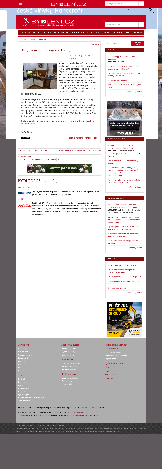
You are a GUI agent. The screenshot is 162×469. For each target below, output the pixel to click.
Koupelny (22, 382)
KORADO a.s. (24, 188)
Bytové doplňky (24, 395)
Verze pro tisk (90, 138)
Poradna (61, 159)
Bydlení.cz (22, 39)
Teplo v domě (110, 359)
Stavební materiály (25, 355)
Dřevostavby (23, 352)
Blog (107, 367)
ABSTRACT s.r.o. (43, 415)
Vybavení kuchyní (34, 159)
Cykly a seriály (111, 348)
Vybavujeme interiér (113, 352)
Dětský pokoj (23, 388)
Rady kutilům (67, 384)
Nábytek (21, 391)
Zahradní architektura (70, 381)
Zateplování (23, 358)
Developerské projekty (71, 363)
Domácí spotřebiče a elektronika (31, 398)
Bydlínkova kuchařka (114, 363)
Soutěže (108, 371)
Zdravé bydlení (50, 159)
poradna (95, 44)
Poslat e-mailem (75, 138)
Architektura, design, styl (116, 345)
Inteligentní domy (69, 369)
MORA (21, 199)
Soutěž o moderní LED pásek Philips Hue (124, 277)
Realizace (22, 370)
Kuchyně (21, 159)
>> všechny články (134, 92)
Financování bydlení (70, 345)
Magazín (112, 259)
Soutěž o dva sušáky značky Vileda (122, 265)
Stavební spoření (68, 355)
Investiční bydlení (69, 349)
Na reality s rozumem (70, 366)
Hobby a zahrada (68, 374)
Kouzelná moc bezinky (117, 288)
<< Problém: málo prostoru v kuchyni (32, 150)
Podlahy (21, 361)
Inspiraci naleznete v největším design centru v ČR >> (79, 150)
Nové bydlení (67, 359)
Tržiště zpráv (110, 375)
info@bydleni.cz (80, 412)
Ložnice (21, 385)
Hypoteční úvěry (68, 352)
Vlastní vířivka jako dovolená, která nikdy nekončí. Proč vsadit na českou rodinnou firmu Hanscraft (124, 219)
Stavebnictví (23, 345)
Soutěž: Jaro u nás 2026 (117, 80)
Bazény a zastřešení (70, 378)
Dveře (20, 364)
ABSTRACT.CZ (112, 378)
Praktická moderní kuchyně (116, 356)
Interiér (33, 39)
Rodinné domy (24, 349)
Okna (20, 367)
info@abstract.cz (78, 415)
